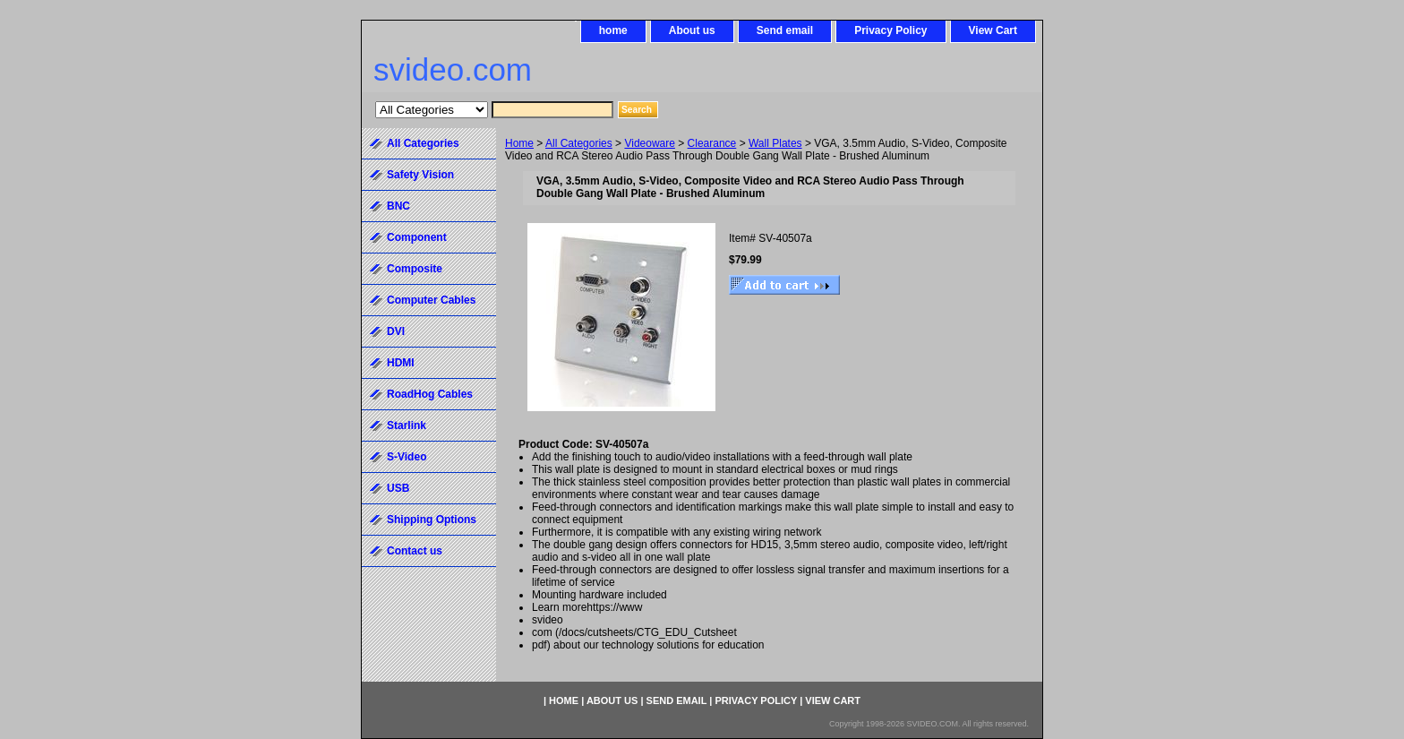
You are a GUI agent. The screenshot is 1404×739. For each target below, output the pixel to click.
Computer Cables (431, 300)
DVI (396, 331)
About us (692, 30)
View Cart (993, 30)
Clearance (712, 143)
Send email (785, 30)
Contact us (414, 551)
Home (519, 143)
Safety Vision (420, 174)
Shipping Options (431, 519)
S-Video (406, 457)
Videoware (649, 143)
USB (398, 488)
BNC (398, 206)
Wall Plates (775, 143)
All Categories (578, 143)
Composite (414, 268)
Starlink (406, 425)
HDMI (401, 363)
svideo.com (452, 69)
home (613, 30)
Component (417, 237)
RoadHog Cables (430, 394)
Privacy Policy (890, 30)
